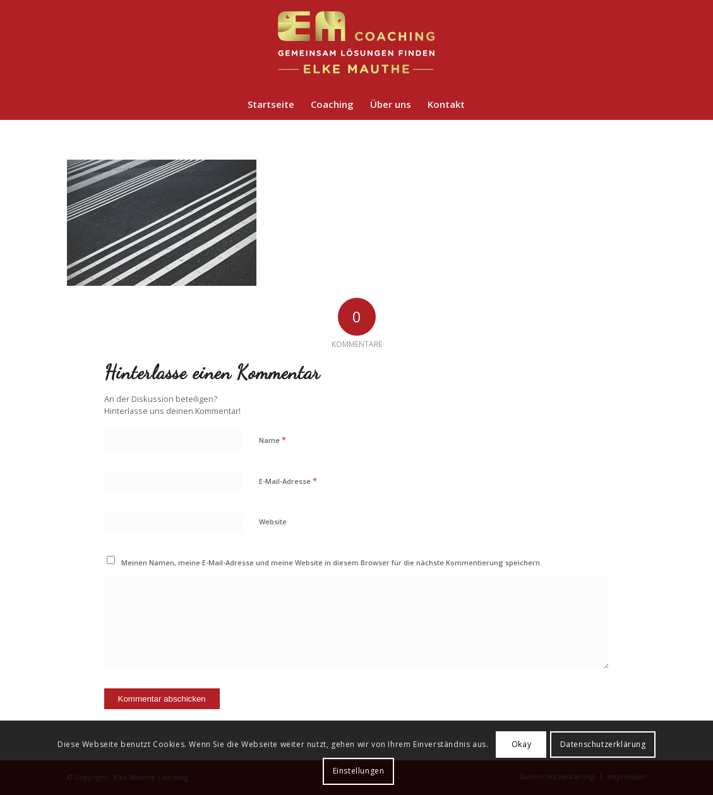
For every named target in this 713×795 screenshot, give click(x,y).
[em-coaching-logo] (356, 44)
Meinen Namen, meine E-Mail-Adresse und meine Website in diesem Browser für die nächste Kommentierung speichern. (331, 562)
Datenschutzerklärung (603, 744)
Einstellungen (359, 770)
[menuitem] (271, 104)
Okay (521, 744)
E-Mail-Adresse (288, 480)
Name (272, 439)
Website (273, 521)
